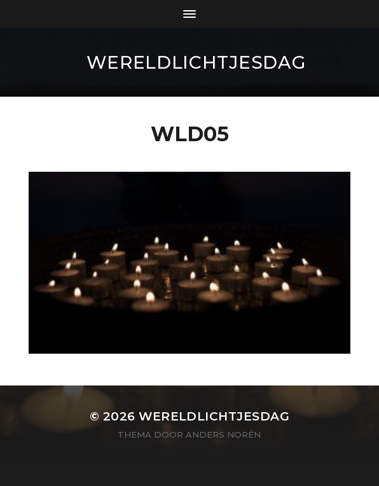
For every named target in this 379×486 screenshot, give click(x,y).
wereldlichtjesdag (196, 62)
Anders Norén (223, 434)
